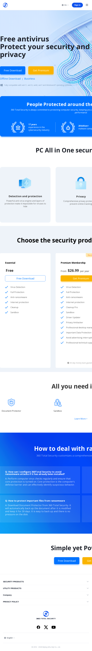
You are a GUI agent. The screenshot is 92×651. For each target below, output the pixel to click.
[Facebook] (38, 627)
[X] (46, 627)
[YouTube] (54, 627)
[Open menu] (87, 5)
